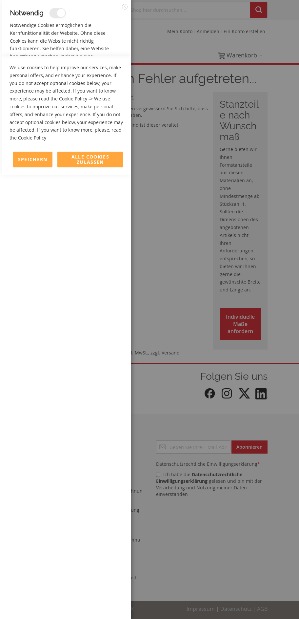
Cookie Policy (73, 542)
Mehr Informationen (102, 71)
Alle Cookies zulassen (90, 603)
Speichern (33, 603)
